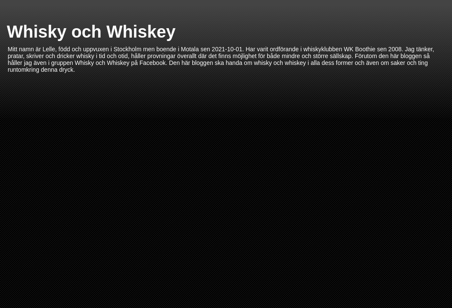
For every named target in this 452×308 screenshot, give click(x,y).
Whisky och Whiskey (91, 31)
